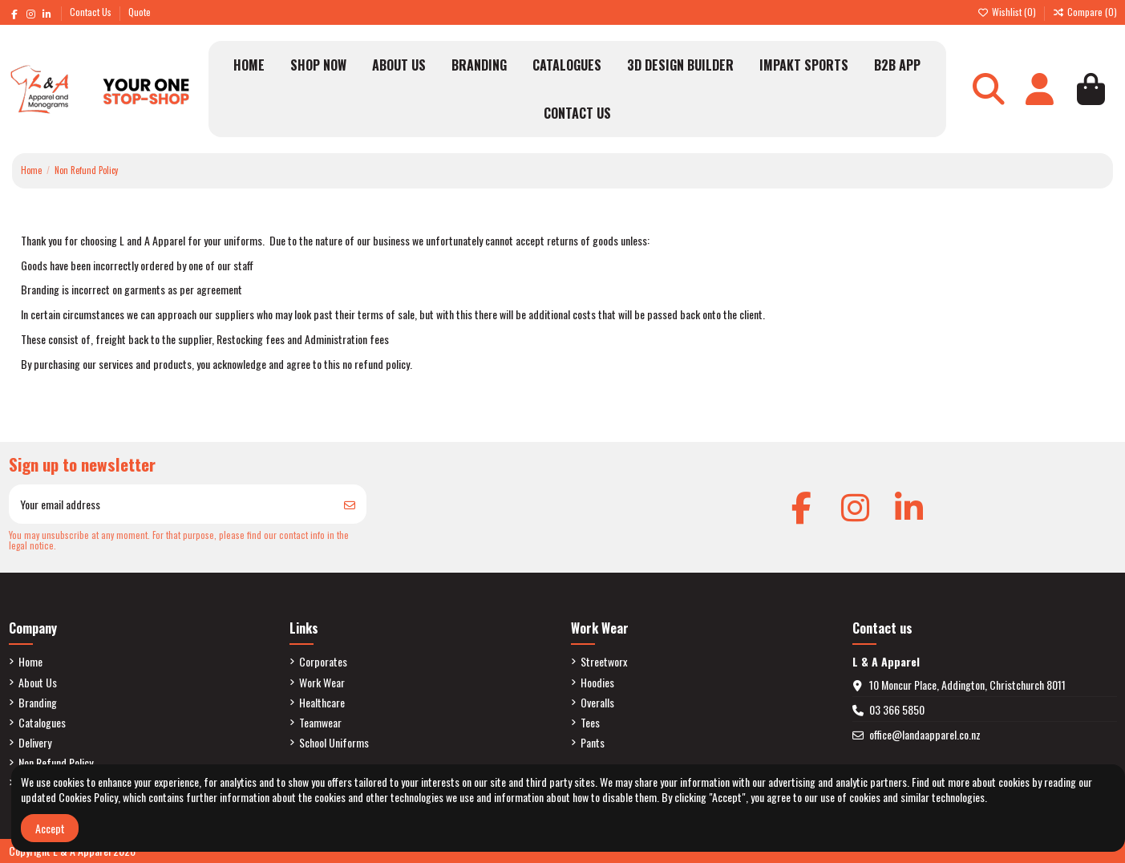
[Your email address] (171, 504)
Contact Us (92, 11)
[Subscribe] (349, 504)
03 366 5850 (897, 709)
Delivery (34, 743)
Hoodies (597, 683)
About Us (37, 683)
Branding (37, 703)
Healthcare (322, 703)
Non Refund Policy (55, 763)
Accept (50, 828)
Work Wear (322, 683)
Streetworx (604, 662)
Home (30, 662)
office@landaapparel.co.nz (925, 734)
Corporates (323, 662)
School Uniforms (334, 743)
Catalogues (42, 723)
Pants (593, 743)
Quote (139, 11)
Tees (590, 723)
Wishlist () (1007, 11)
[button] (318, 65)
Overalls (597, 703)
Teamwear (320, 723)
